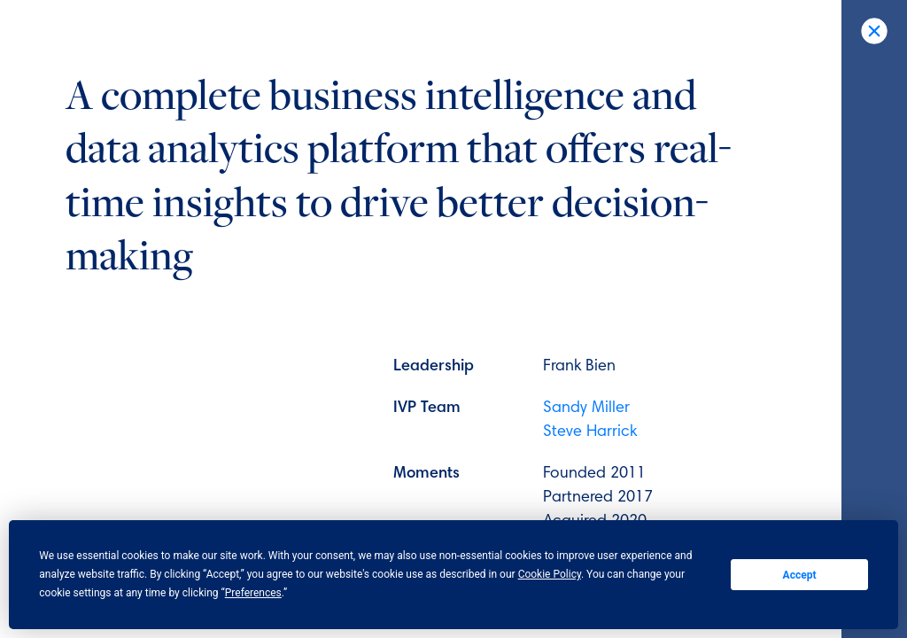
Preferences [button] (253, 593)
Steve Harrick (590, 432)
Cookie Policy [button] (549, 574)
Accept (800, 575)
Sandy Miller (586, 408)
